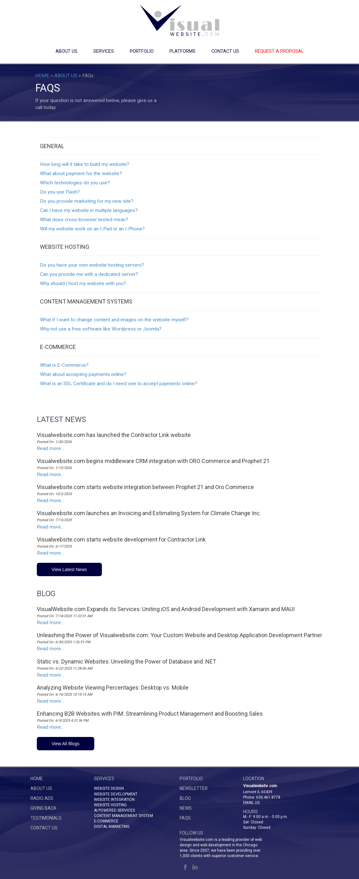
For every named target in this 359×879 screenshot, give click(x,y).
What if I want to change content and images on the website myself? (114, 320)
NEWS (186, 808)
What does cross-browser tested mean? (84, 219)
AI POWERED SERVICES (114, 810)
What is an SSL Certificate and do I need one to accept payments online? (118, 383)
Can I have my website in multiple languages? (89, 210)
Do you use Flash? (60, 192)
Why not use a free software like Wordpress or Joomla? (101, 329)
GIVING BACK (43, 808)
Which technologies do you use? (75, 183)
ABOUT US (66, 51)
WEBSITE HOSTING (110, 805)
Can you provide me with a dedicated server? (89, 274)
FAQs (185, 818)
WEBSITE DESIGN (109, 788)
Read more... (50, 448)
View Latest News (69, 569)
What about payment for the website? (81, 173)
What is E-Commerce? (64, 365)
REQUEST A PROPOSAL (279, 51)
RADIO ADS (41, 798)
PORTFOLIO (142, 51)
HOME (42, 75)
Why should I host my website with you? (83, 283)
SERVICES (103, 51)
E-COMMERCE (106, 821)
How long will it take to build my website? (84, 164)
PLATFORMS (183, 51)
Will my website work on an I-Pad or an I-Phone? (92, 229)
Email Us (251, 803)
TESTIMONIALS (46, 818)
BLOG (185, 798)
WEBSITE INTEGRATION (114, 799)
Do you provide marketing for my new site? (86, 201)
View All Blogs (66, 743)
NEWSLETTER (194, 788)
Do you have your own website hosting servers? (92, 265)
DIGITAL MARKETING (112, 826)
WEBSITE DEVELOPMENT (115, 794)
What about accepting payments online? (83, 374)
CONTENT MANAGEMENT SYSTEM (123, 816)
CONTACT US (225, 51)
